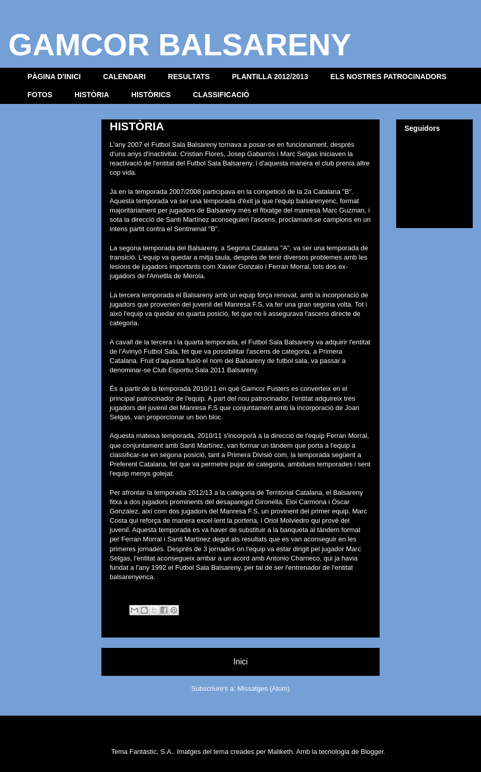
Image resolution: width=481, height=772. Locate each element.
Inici (240, 661)
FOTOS (39, 94)
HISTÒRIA (91, 94)
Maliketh (280, 751)
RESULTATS (189, 76)
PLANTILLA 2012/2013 (270, 76)
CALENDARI (124, 76)
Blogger (371, 751)
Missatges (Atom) (263, 688)
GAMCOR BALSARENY (179, 44)
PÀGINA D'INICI (54, 76)
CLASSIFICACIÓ (221, 94)
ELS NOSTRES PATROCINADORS (388, 76)
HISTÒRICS (151, 94)
